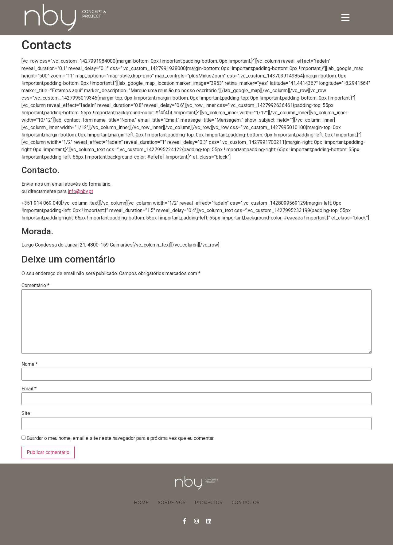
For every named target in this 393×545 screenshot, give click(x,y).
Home (141, 502)
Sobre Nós (171, 502)
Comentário (35, 285)
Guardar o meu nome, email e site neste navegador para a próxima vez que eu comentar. (120, 438)
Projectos (208, 502)
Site (25, 413)
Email (29, 388)
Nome (29, 364)
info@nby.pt (80, 191)
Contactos (245, 502)
